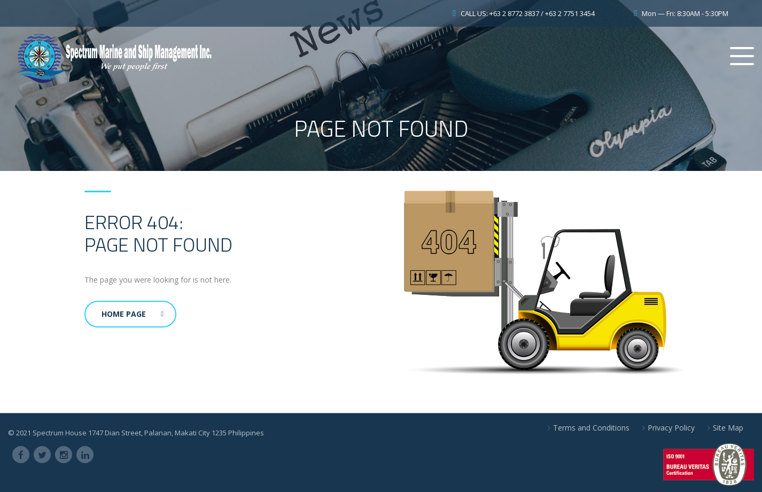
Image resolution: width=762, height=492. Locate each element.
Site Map (728, 428)
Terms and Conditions (591, 428)
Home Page (133, 314)
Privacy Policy (671, 428)
